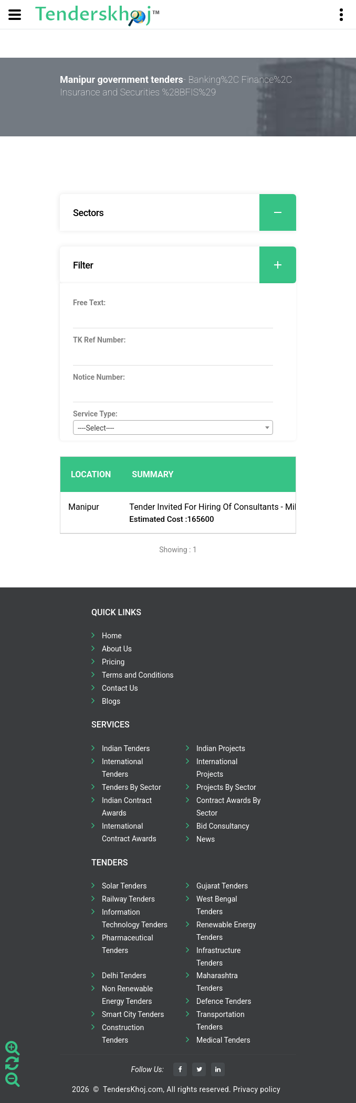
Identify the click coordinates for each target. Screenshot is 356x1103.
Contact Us (120, 688)
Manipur (83, 507)
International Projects (216, 767)
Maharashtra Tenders (217, 981)
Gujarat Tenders (222, 886)
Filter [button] (184, 265)
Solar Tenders (124, 886)
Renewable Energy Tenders (226, 930)
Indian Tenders (126, 748)
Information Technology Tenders (134, 918)
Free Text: (89, 302)
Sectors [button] (184, 212)
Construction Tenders (123, 1033)
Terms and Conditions (138, 675)
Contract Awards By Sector (228, 806)
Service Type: (95, 414)
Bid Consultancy (222, 826)
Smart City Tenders (133, 1014)
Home (112, 635)
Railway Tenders (128, 899)
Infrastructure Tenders (218, 956)
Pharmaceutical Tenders (127, 944)
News (205, 839)
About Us (117, 649)
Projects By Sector (226, 787)
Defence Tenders (224, 1001)
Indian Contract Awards (127, 806)
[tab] (178, 212)
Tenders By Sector (131, 787)
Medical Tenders (223, 1040)
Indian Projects (220, 748)
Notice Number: (99, 377)
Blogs (111, 701)
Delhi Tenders (124, 975)
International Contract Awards (129, 832)
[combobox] (173, 427)
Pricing (113, 662)
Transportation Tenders (220, 1020)
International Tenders (122, 767)
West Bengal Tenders (216, 905)
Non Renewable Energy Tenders (127, 994)
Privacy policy (256, 1089)
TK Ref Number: (99, 340)
